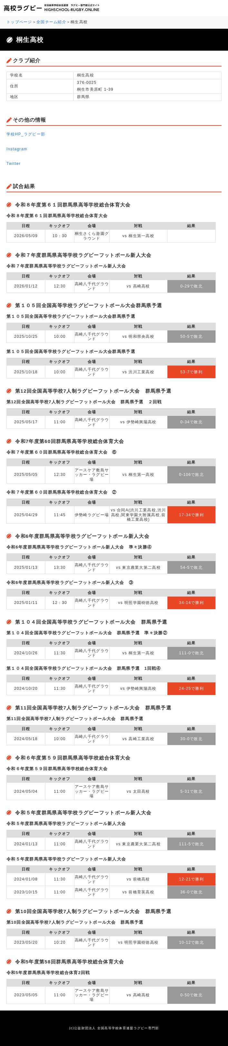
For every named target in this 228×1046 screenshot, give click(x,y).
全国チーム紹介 (51, 22)
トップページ (19, 22)
